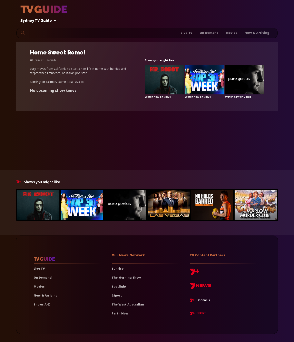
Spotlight (119, 286)
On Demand (209, 33)
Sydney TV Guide (37, 21)
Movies (231, 33)
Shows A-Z (42, 304)
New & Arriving (257, 33)
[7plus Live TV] (201, 301)
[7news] (200, 287)
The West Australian (128, 304)
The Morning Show (126, 277)
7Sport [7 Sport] (117, 295)
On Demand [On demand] (43, 277)
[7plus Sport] (198, 314)
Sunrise (118, 268)
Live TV (186, 33)
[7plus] (194, 273)
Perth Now (120, 313)
